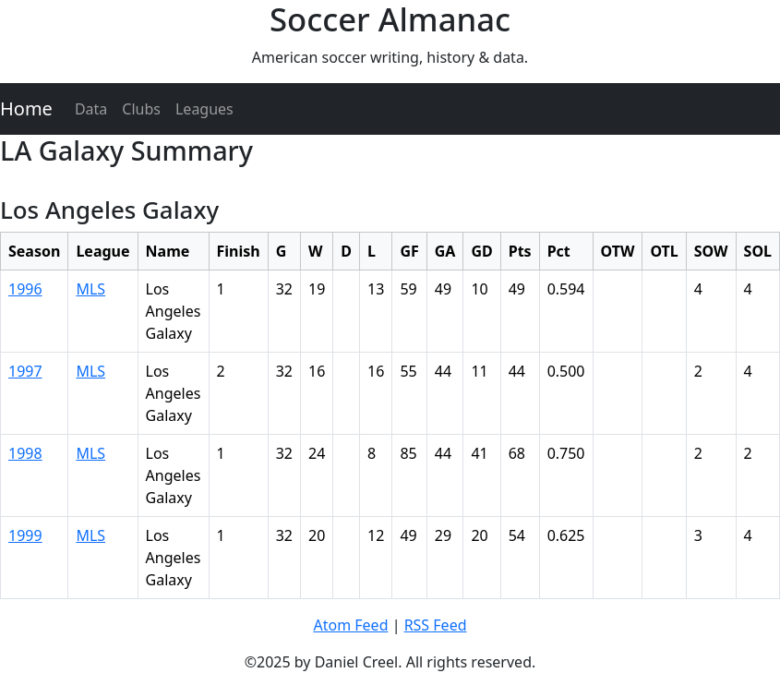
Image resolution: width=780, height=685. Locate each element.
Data (91, 109)
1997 (25, 371)
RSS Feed (435, 625)
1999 (25, 535)
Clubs (141, 109)
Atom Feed (350, 625)
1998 (25, 453)
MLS (90, 289)
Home (26, 108)
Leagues (204, 109)
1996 (25, 289)
